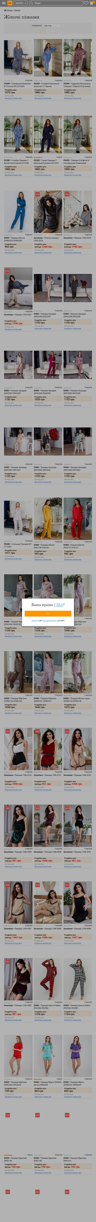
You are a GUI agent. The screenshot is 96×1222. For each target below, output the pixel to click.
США (58, 604)
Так (48, 613)
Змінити (35, 621)
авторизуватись (50, 621)
